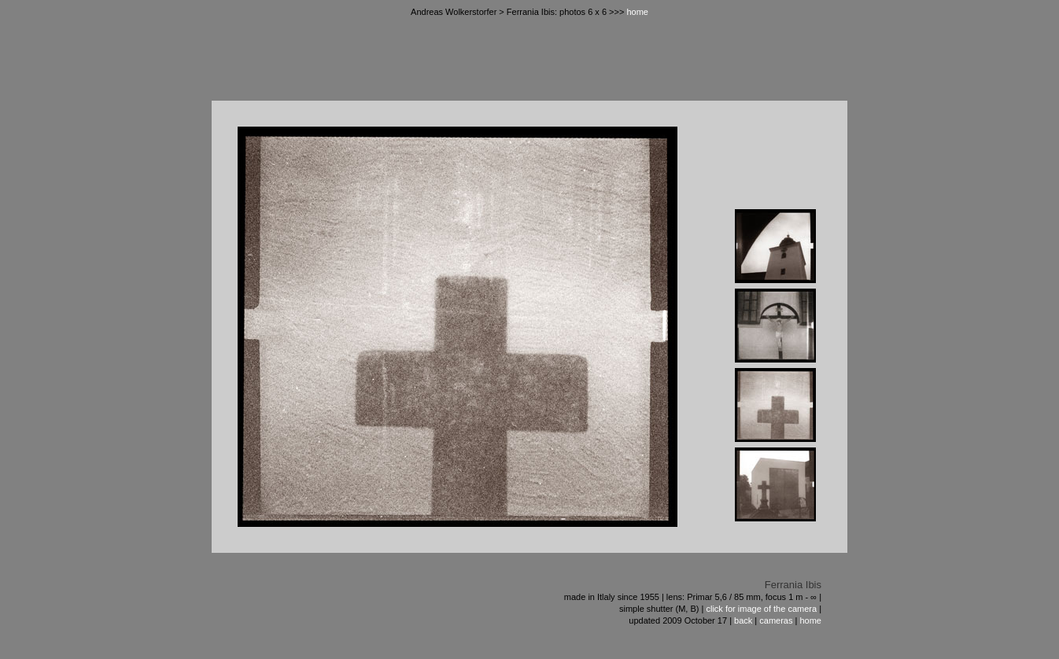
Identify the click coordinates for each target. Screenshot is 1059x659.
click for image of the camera (761, 608)
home (637, 12)
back (743, 620)
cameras (775, 620)
